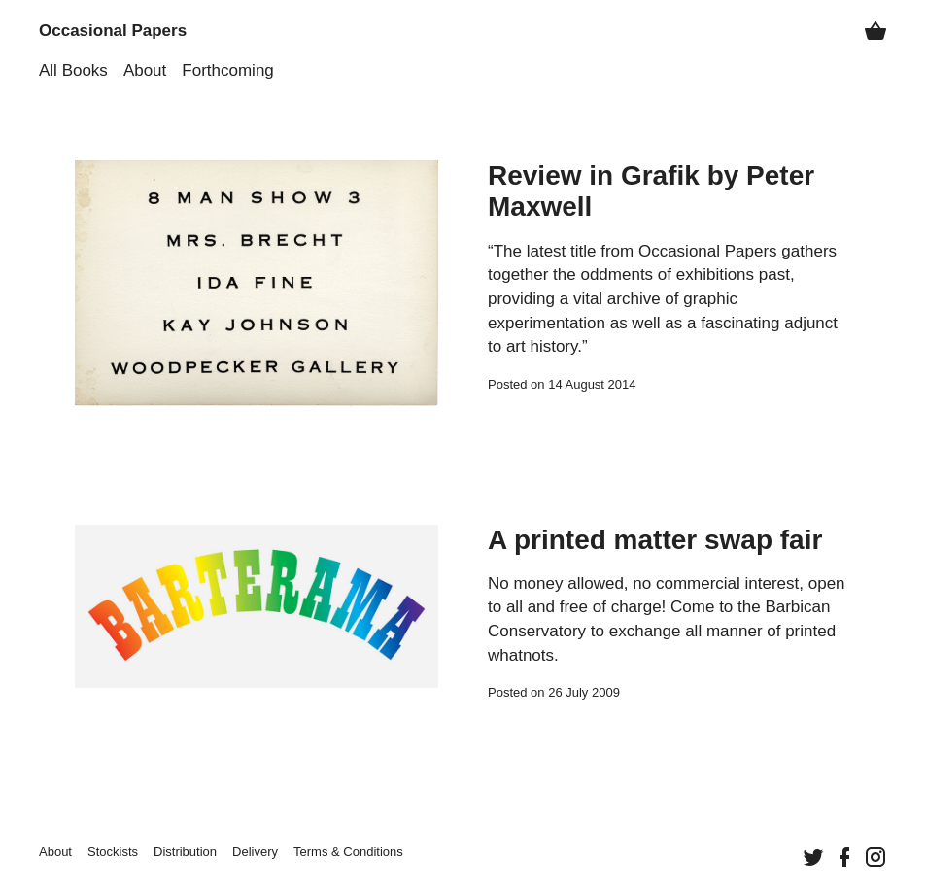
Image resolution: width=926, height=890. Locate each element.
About (144, 70)
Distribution (185, 851)
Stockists (112, 851)
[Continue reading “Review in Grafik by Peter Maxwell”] (257, 283)
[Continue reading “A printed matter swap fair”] (257, 614)
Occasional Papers (113, 30)
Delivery (255, 851)
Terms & (348, 851)
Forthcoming (227, 70)
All (73, 70)
